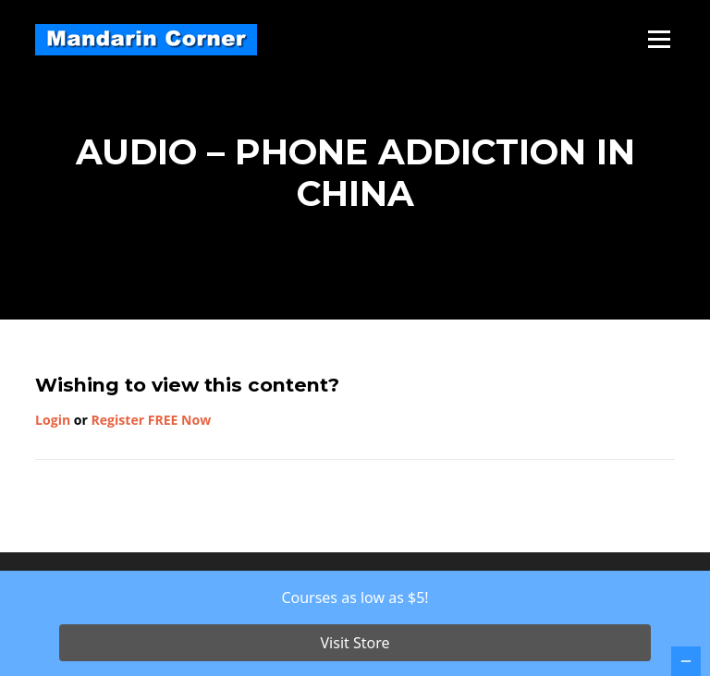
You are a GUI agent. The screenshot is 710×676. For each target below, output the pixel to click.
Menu (659, 39)
